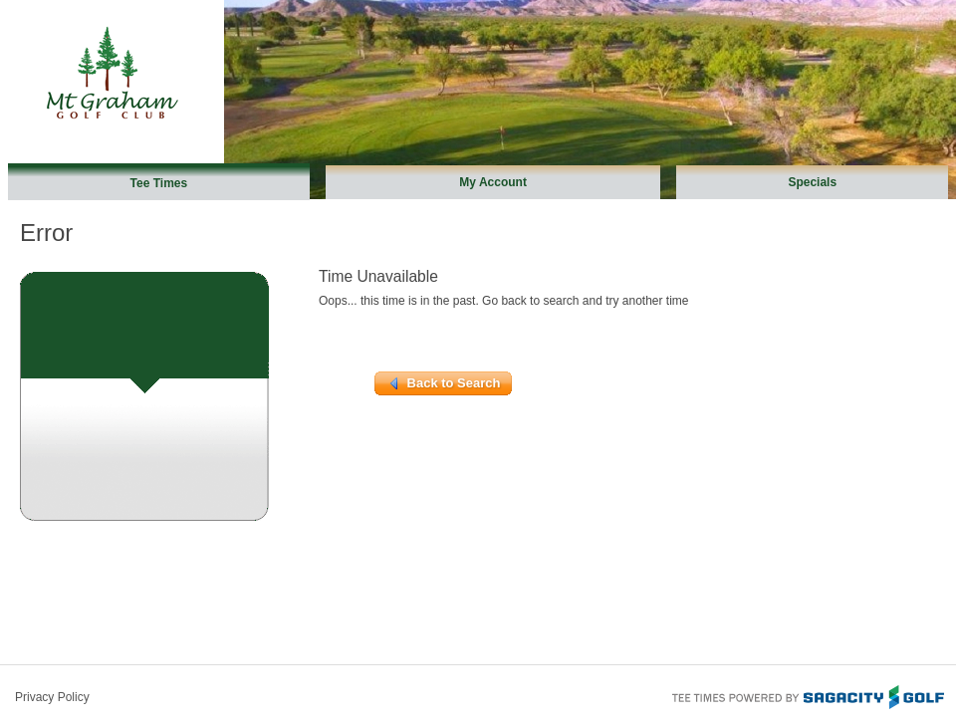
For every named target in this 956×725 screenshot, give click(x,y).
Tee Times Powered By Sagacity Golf (806, 695)
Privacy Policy (52, 697)
